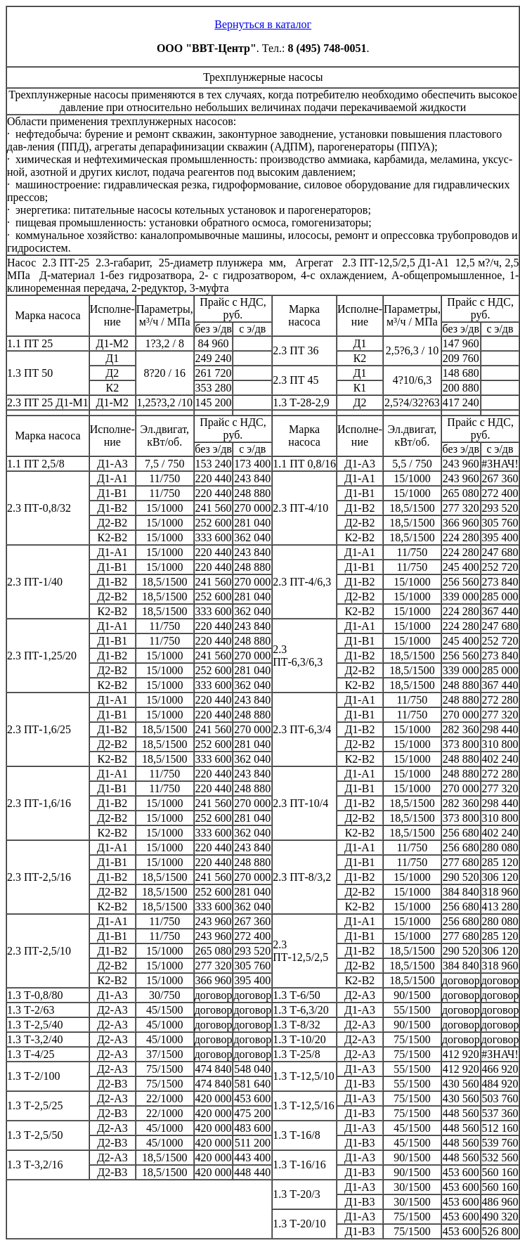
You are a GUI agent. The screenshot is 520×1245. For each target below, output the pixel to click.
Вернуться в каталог (262, 24)
